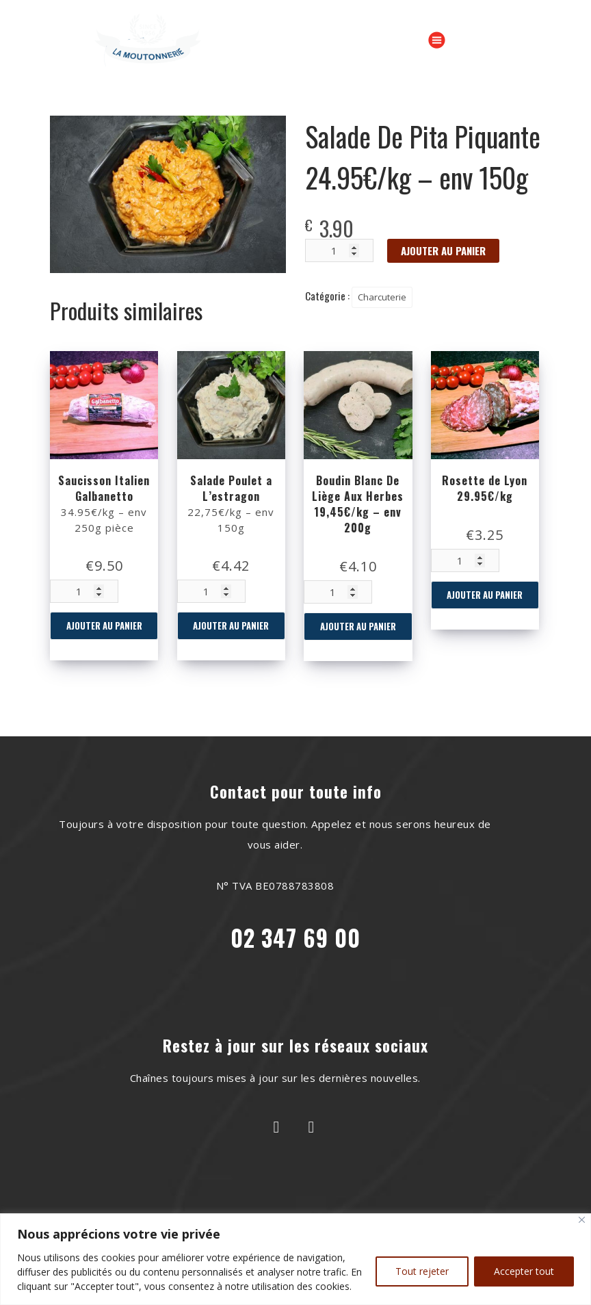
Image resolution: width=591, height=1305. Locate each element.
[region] (295, 1259)
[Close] (582, 1220)
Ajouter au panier (104, 625)
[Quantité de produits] (84, 591)
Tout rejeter (422, 1271)
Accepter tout (524, 1271)
